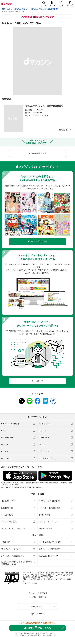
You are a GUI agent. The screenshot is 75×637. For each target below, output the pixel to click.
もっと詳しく (37, 381)
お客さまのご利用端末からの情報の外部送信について (16, 563)
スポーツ (9, 9)
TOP (3, 9)
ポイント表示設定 (9, 521)
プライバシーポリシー (10, 549)
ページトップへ (37, 606)
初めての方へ (8, 500)
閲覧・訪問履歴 (45, 528)
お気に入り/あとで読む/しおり (14, 528)
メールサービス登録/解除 (49, 508)
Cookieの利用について (48, 556)
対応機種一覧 (7, 508)
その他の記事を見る (37, 153)
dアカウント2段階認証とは (13, 556)
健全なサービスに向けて (49, 549)
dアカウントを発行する (37, 593)
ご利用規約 (6, 542)
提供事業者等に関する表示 (50, 542)
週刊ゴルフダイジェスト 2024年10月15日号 (44, 9)
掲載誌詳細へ (64, 130)
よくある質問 (7, 515)
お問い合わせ (44, 515)
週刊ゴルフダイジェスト (21, 9)
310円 (37, 628)
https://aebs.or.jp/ (31, 583)
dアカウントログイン (48, 521)
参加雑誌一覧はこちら (37, 241)
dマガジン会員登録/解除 (49, 501)
